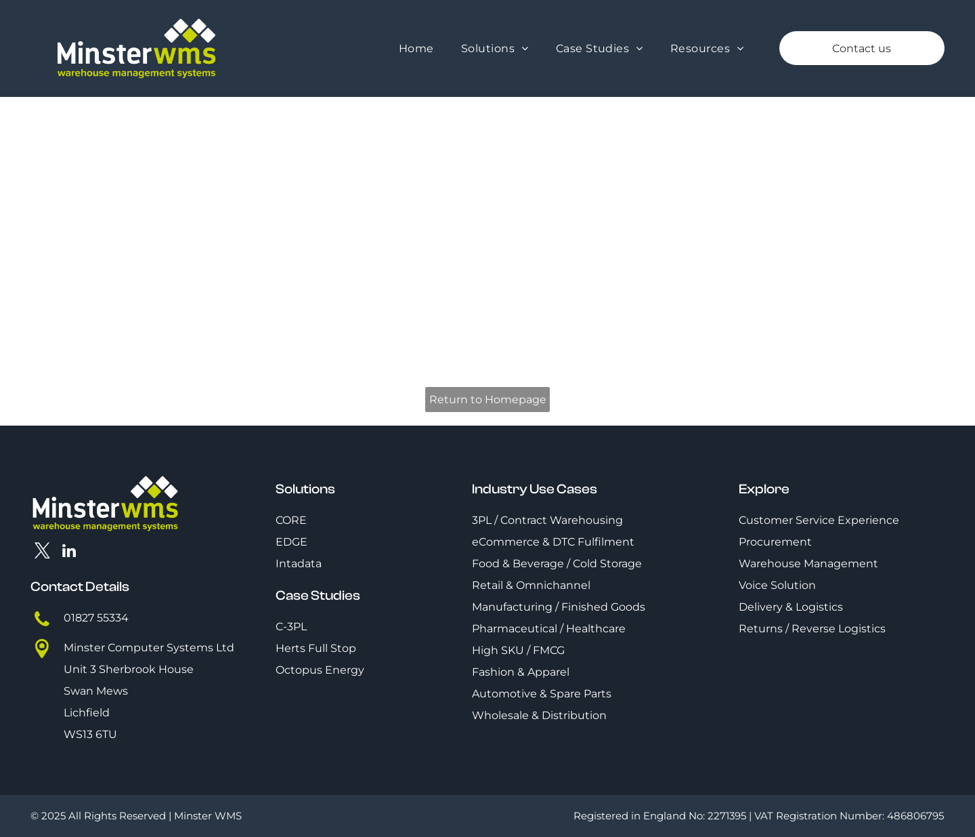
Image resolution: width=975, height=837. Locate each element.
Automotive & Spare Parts (541, 693)
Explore (764, 489)
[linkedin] (69, 552)
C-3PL (291, 626)
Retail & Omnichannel (531, 585)
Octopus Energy (320, 670)
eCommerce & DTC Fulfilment (553, 541)
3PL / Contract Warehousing (547, 520)
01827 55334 (96, 617)
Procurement (775, 541)
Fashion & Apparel (520, 672)
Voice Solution (777, 585)
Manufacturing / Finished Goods (558, 606)
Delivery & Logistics (791, 606)
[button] (495, 48)
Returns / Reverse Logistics (812, 628)
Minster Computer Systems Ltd (149, 647)
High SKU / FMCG (518, 650)
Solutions (305, 489)
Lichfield (87, 712)
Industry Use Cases (534, 489)
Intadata (299, 563)
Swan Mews (96, 691)
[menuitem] (416, 48)
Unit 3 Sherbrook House (129, 669)
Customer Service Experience (819, 520)
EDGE (291, 541)
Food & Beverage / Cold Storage (557, 563)
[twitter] (42, 552)
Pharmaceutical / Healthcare (549, 628)
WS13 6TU (90, 734)
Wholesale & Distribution (539, 715)
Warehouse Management (808, 563)
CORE (291, 520)
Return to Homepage (487, 399)
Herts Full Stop (316, 648)
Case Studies (318, 595)
